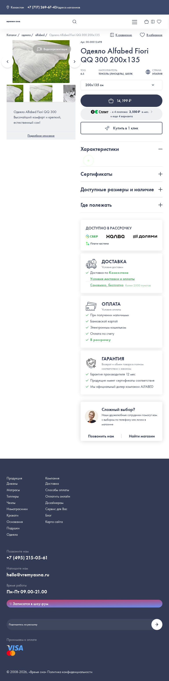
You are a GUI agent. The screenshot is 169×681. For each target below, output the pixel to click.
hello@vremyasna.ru (28, 574)
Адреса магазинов (68, 7)
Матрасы (13, 490)
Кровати (12, 515)
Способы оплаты (57, 490)
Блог (48, 515)
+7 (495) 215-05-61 (27, 557)
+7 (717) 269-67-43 (42, 7)
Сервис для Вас (56, 509)
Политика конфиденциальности (69, 672)
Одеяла (12, 534)
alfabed (39, 35)
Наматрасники (17, 509)
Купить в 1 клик (121, 128)
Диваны (12, 483)
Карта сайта (54, 521)
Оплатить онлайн (57, 496)
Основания (15, 521)
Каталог (12, 35)
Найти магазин (142, 436)
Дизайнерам (54, 502)
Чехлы (11, 502)
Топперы (13, 496)
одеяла (26, 35)
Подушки (13, 528)
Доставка (52, 483)
